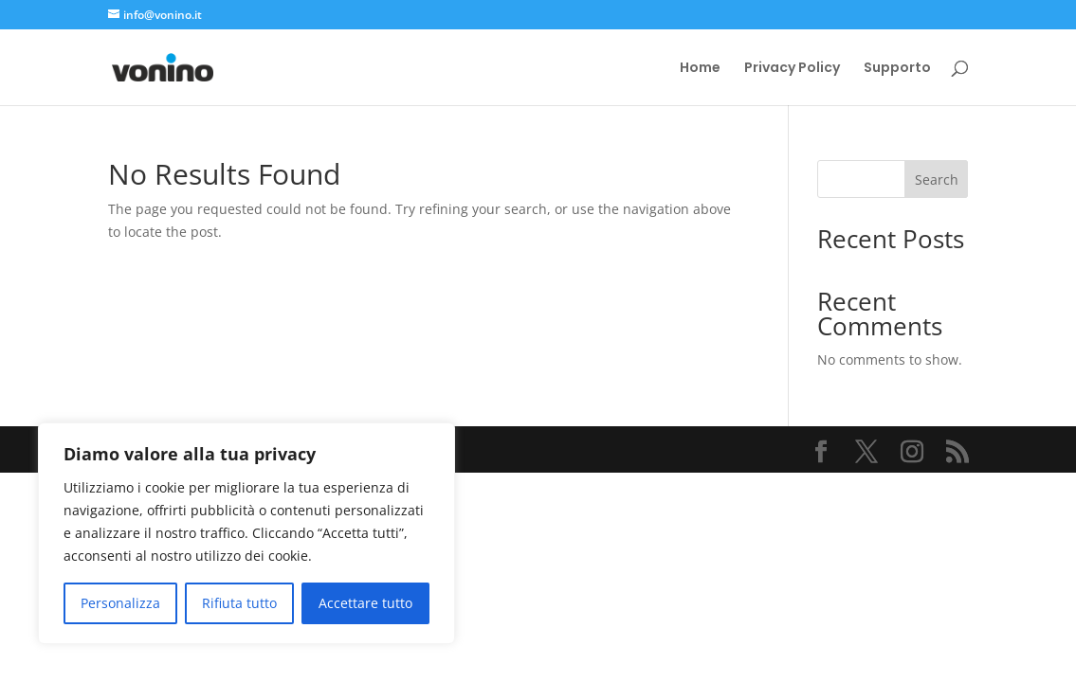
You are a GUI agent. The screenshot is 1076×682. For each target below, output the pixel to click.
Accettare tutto (365, 603)
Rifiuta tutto (239, 603)
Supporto (897, 69)
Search (936, 179)
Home (700, 69)
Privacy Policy (792, 69)
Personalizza (120, 603)
